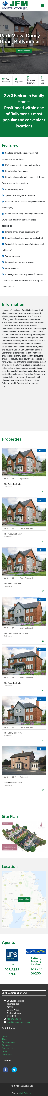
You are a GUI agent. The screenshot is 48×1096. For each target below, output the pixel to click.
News (4, 1051)
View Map (43, 80)
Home (4, 1036)
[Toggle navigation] (43, 5)
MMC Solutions (25, 1093)
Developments (8, 1042)
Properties (19, 80)
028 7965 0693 (14, 1019)
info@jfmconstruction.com (18, 1022)
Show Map (24, 899)
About (4, 1039)
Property (6, 1045)
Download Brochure (31, 80)
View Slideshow (24, 51)
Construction (7, 1048)
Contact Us (7, 1054)
